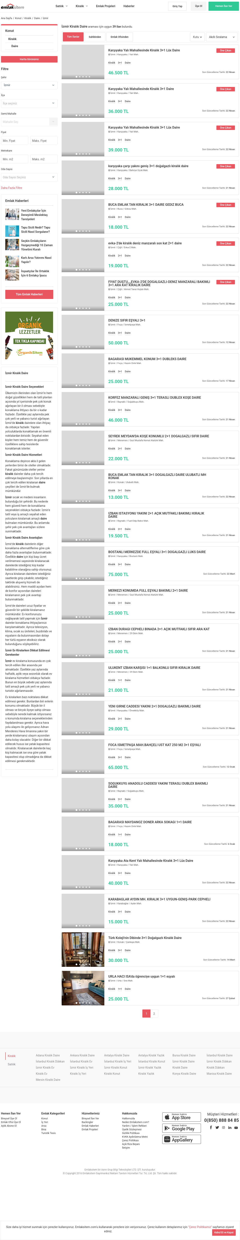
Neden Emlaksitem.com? (135, 1122)
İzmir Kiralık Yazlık (149, 1067)
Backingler (87, 1122)
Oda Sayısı (6, 169)
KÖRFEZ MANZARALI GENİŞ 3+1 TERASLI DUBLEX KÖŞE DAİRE (154, 397)
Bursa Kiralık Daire (183, 1055)
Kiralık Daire (180, 1067)
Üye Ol (198, 6)
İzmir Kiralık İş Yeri (81, 1067)
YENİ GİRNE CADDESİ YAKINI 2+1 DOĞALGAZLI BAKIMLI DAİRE (154, 706)
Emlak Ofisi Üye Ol (11, 1122)
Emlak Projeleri (90, 1129)
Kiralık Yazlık (146, 1073)
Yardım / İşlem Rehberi (134, 1125)
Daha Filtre (11, 188)
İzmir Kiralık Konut (115, 1067)
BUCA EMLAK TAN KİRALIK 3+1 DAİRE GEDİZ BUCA (146, 204)
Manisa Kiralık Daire (219, 1073)
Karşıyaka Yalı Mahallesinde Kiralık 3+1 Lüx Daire (144, 50)
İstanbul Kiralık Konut (151, 1061)
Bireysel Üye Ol (9, 1118)
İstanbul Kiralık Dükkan (50, 1061)
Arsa (43, 1125)
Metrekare (6, 150)
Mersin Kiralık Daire (48, 1079)
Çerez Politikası (130, 1140)
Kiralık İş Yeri (78, 1073)
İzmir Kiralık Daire (183, 1061)
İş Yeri (44, 1122)
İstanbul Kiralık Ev (81, 1061)
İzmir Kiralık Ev (45, 1067)
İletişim (126, 1147)
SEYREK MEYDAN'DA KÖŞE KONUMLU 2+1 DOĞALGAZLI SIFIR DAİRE (158, 436)
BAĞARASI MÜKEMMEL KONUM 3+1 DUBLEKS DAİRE (147, 359)
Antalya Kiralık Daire (116, 1055)
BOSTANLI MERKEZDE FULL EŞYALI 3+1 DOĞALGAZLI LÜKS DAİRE (157, 552)
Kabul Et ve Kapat (223, 1232)
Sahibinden (95, 37)
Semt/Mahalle (8, 113)
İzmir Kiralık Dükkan (219, 1061)
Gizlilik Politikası (131, 1133)
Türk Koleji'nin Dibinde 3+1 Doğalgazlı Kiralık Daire (145, 938)
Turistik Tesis (48, 1133)
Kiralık (12, 39)
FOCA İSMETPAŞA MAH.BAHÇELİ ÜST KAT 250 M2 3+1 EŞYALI (154, 745)
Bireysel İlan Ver (90, 1118)
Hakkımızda (128, 1118)
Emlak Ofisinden (120, 37)
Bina (43, 1129)
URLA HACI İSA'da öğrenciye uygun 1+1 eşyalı (141, 976)
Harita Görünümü (29, 59)
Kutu (196, 37)
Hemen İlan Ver (223, 6)
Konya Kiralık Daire (184, 1073)
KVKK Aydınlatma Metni (135, 1136)
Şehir (4, 77)
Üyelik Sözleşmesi (132, 1129)
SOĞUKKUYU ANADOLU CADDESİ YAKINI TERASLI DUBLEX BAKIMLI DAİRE (158, 785)
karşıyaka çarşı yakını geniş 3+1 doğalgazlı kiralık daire (148, 166)
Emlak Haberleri (90, 1125)
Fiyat (3, 132)
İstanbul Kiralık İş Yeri (117, 1061)
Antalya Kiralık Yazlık (151, 1055)
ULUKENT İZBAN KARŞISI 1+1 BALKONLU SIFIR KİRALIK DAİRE (154, 667)
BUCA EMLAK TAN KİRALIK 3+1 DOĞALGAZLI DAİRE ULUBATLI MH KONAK (157, 476)
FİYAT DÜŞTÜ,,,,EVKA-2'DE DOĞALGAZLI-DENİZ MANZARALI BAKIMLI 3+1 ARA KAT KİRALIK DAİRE (159, 283)
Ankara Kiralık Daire (82, 1055)
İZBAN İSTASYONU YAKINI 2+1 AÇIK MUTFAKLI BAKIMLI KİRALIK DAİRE (156, 515)
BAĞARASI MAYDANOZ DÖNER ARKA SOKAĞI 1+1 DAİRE (150, 822)
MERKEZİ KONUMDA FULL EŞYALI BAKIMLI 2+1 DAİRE (148, 590)
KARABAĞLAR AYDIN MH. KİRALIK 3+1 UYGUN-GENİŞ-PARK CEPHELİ (159, 899)
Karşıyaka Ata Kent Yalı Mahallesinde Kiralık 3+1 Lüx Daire (150, 860)
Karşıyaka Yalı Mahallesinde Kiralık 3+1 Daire (141, 89)
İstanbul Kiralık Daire (219, 1055)
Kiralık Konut (112, 1073)
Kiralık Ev (41, 1073)
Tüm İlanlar (73, 36)
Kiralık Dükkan (216, 1067)
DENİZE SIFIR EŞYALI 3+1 (127, 320)
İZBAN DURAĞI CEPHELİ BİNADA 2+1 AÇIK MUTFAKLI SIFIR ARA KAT (159, 629)
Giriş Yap (177, 6)
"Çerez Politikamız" (200, 1227)
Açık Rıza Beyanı (131, 1144)
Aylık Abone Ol (9, 1125)
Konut (9, 31)
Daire (14, 46)
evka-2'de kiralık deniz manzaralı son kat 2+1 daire (145, 243)
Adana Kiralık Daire (48, 1055)
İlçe (3, 95)
